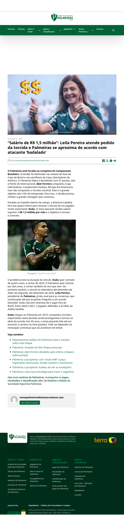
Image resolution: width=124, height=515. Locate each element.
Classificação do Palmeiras (59, 480)
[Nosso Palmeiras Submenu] (92, 30)
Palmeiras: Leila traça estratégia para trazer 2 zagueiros (43, 371)
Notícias (11, 29)
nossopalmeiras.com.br (43, 437)
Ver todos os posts (29, 402)
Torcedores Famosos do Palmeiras (16, 490)
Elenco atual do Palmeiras (36, 472)
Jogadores (68, 29)
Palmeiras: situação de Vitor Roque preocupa (37, 347)
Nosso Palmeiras (83, 30)
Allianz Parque (14, 476)
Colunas (21, 29)
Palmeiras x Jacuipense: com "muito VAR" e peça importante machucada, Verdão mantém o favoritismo (42, 361)
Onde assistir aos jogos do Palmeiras (60, 487)
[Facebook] (103, 161)
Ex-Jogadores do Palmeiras (37, 479)
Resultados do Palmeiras (58, 472)
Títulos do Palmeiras (16, 471)
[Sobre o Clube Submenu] (39, 30)
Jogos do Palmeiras (60, 467)
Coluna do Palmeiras (83, 471)
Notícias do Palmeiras (84, 467)
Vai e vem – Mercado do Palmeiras (83, 484)
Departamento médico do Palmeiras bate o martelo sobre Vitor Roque (40, 341)
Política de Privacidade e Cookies (55, 505)
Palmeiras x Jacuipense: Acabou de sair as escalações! (41, 367)
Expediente (79, 490)
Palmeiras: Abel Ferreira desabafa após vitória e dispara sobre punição (43, 353)
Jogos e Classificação (48, 30)
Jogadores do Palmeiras (35, 465)
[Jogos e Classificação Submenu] (60, 30)
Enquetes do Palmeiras (80, 477)
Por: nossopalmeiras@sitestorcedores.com (28, 161)
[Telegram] (114, 161)
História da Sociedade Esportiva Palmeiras (17, 465)
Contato (99, 29)
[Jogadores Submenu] (75, 29)
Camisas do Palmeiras (17, 485)
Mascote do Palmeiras (17, 480)
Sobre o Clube (31, 30)
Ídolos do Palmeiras (38, 485)
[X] (107, 161)
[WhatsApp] (111, 161)
